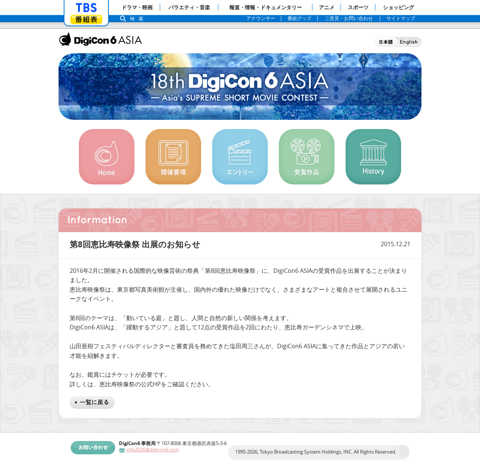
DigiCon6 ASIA (100, 39)
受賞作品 (306, 156)
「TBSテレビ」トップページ (86, 8)
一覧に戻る (92, 402)
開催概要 (173, 156)
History (373, 156)
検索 (138, 18)
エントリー (240, 156)
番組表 (86, 19)
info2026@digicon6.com (152, 450)
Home (106, 156)
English (409, 42)
